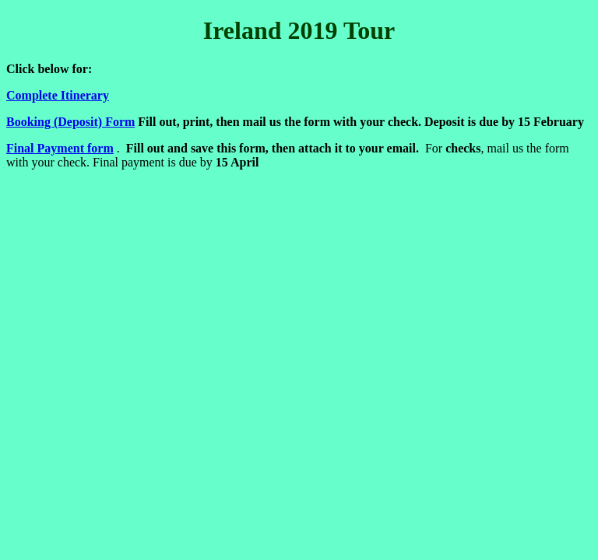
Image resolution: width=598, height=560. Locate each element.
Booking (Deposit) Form (70, 121)
